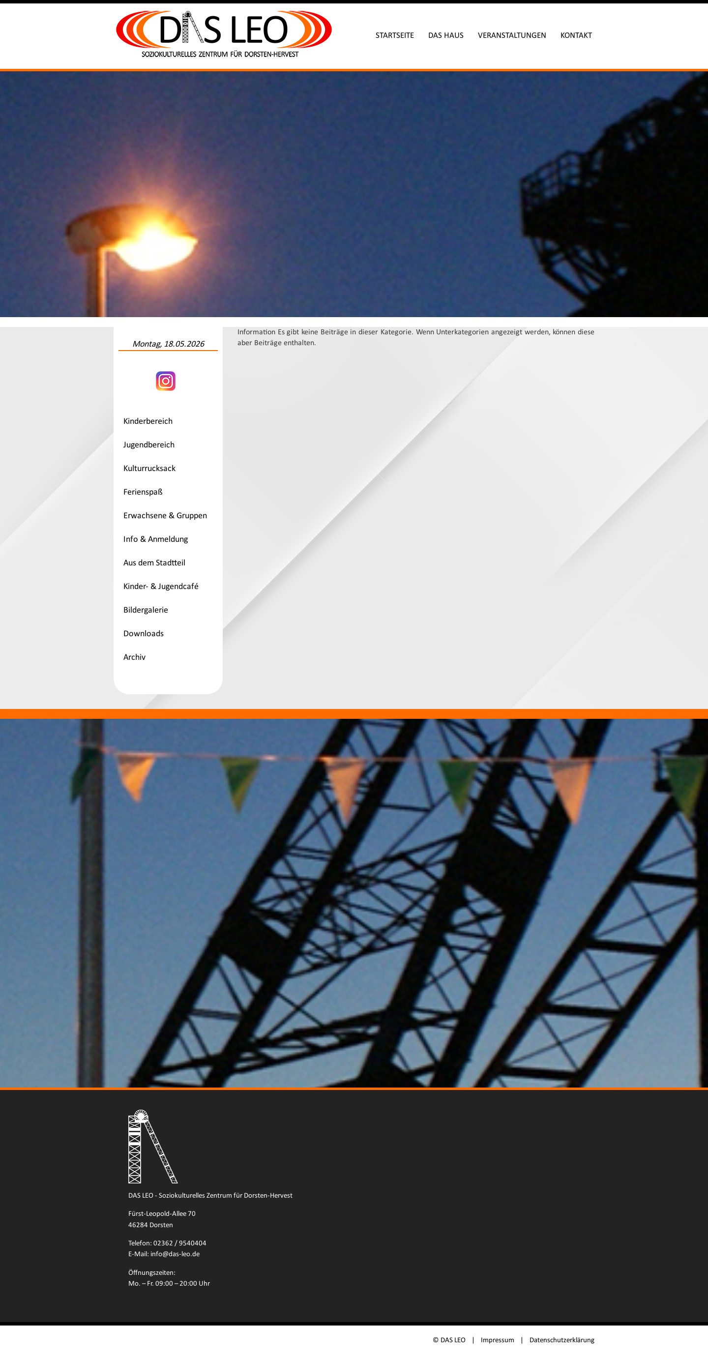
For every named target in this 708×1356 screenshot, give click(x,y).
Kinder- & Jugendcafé (161, 586)
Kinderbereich (148, 421)
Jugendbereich (149, 445)
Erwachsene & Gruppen (165, 516)
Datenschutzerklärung (562, 1340)
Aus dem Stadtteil (154, 563)
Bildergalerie (145, 610)
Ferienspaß (143, 492)
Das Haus (446, 35)
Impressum (497, 1340)
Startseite (395, 35)
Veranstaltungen (512, 35)
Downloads (143, 634)
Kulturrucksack (149, 468)
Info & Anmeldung (155, 539)
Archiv (134, 657)
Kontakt (576, 35)
